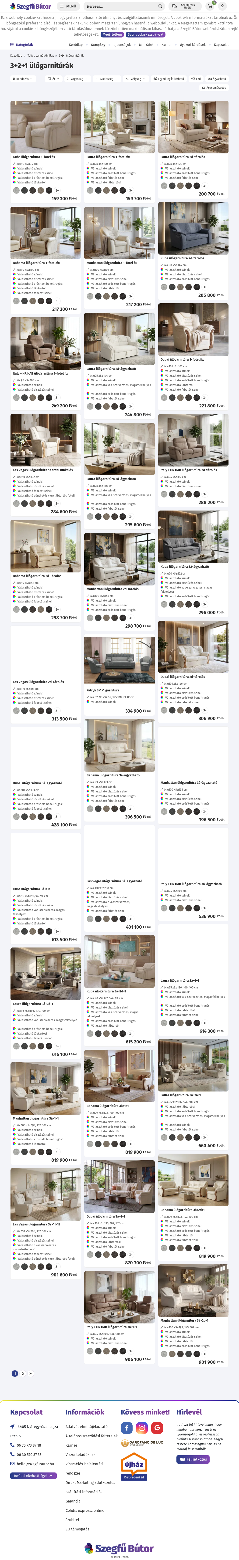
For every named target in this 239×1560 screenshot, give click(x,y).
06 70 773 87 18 (29, 1445)
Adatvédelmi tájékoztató (87, 1427)
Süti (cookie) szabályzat (145, 35)
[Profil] (222, 6)
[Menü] (68, 6)
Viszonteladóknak (80, 1454)
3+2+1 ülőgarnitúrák (71, 55)
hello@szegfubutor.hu (35, 1464)
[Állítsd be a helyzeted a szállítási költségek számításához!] (185, 6)
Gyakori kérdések (193, 45)
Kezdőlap (76, 45)
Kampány (98, 45)
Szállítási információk (84, 1492)
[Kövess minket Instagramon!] (142, 1428)
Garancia (73, 1501)
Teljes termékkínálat (41, 55)
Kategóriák (21, 45)
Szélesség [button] (106, 79)
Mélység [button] (135, 79)
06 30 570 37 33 (29, 1454)
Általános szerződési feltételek (92, 1436)
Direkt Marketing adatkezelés (90, 1482)
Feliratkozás (193, 1459)
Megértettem (112, 35)
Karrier (167, 45)
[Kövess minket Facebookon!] (127, 1428)
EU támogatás (77, 1529)
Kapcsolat (221, 45)
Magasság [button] (77, 79)
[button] (23, 78)
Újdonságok (122, 45)
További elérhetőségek (33, 1476)
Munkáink (146, 45)
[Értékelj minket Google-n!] (157, 1428)
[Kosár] (210, 6)
